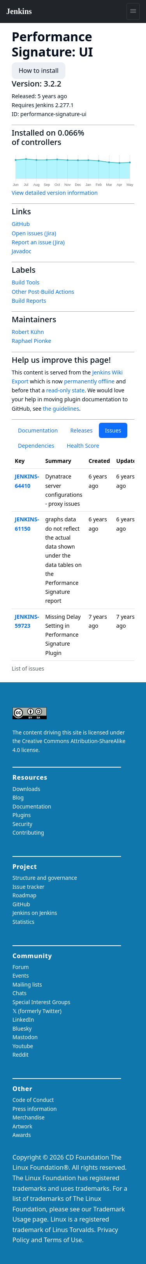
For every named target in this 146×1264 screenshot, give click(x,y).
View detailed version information (55, 192)
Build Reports (29, 300)
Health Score (83, 445)
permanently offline (89, 381)
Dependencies (36, 445)
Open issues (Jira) (34, 233)
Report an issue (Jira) (38, 242)
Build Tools (25, 282)
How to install (38, 70)
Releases (81, 430)
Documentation (38, 430)
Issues (113, 430)
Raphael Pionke (31, 340)
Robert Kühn (28, 331)
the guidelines (61, 408)
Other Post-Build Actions (43, 291)
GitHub (21, 224)
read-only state (65, 390)
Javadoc (21, 251)
